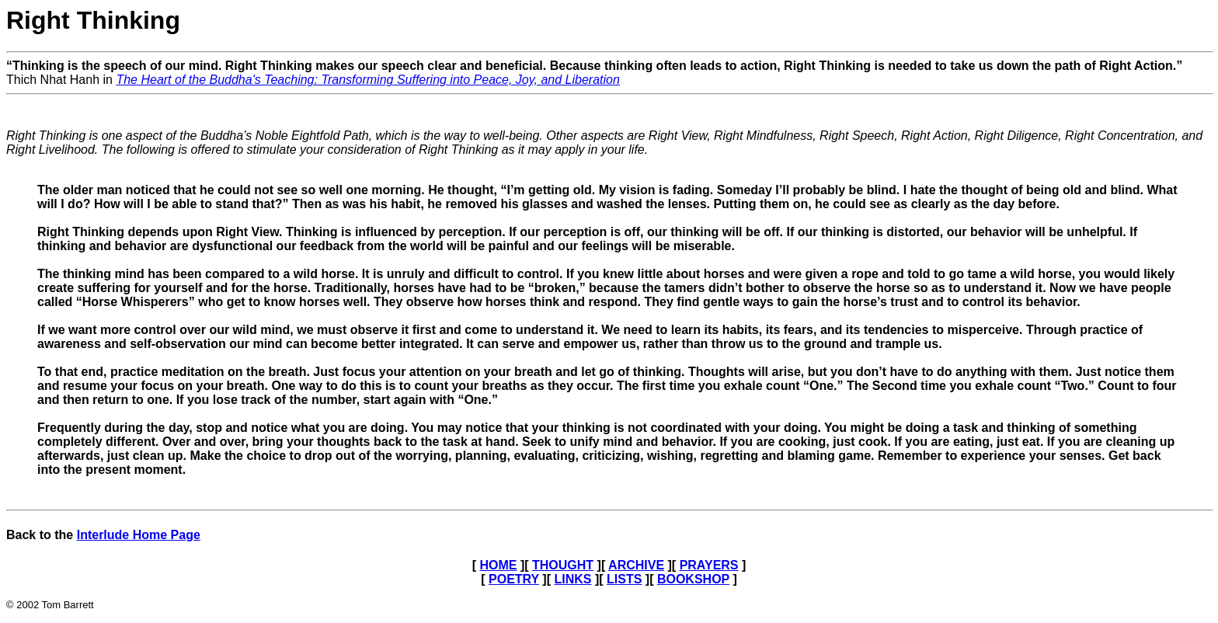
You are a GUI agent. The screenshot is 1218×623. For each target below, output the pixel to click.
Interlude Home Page (138, 534)
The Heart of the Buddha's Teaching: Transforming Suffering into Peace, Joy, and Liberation (367, 79)
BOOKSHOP (693, 579)
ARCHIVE (636, 565)
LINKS (572, 579)
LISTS (624, 579)
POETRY (514, 579)
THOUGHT (562, 565)
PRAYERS (709, 565)
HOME (498, 565)
